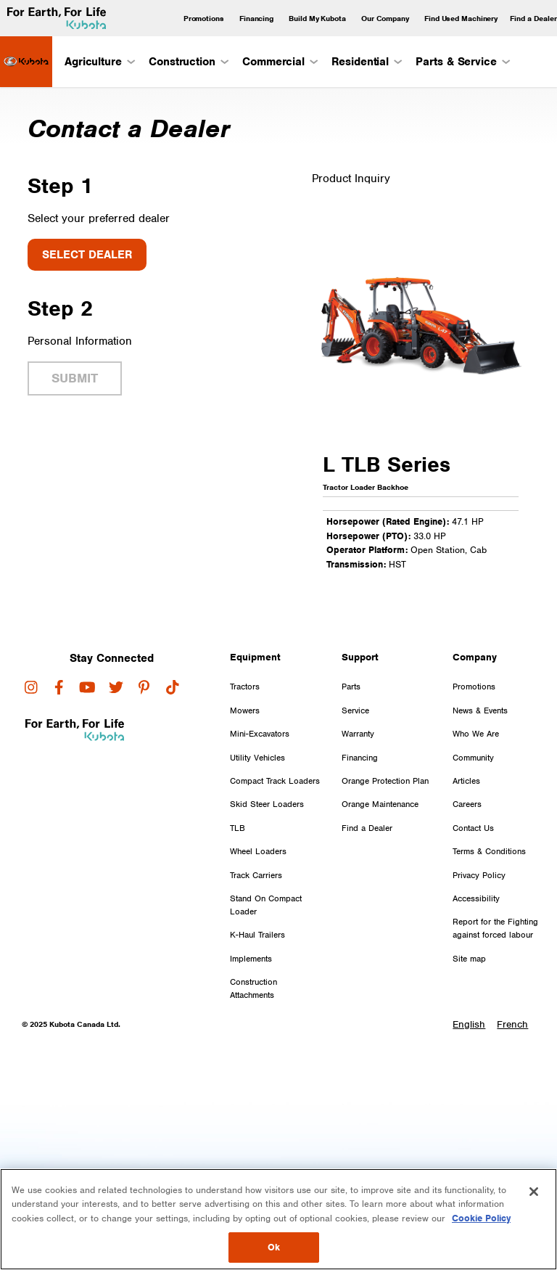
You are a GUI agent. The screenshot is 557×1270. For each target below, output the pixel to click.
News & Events (480, 710)
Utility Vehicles (257, 757)
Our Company (385, 18)
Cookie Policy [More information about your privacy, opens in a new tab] (481, 1218)
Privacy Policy (479, 875)
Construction (188, 61)
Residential (365, 61)
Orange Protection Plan (385, 781)
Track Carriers (256, 875)
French (512, 1024)
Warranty (358, 734)
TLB (237, 828)
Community (473, 757)
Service (355, 710)
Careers (467, 804)
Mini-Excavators (259, 734)
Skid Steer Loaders (267, 804)
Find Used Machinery (461, 18)
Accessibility (476, 898)
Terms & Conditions (489, 851)
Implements (251, 958)
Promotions (203, 18)
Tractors (245, 686)
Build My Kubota (317, 18)
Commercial (279, 61)
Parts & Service (462, 61)
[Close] (534, 1192)
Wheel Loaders (258, 851)
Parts (351, 686)
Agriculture (99, 61)
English (469, 1024)
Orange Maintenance (380, 804)
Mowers (245, 710)
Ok (274, 1247)
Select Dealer (87, 255)
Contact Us (473, 828)
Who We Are (476, 734)
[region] (278, 1219)
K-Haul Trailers (257, 935)
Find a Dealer (533, 18)
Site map (469, 958)
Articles (466, 781)
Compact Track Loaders (275, 781)
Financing (256, 18)
